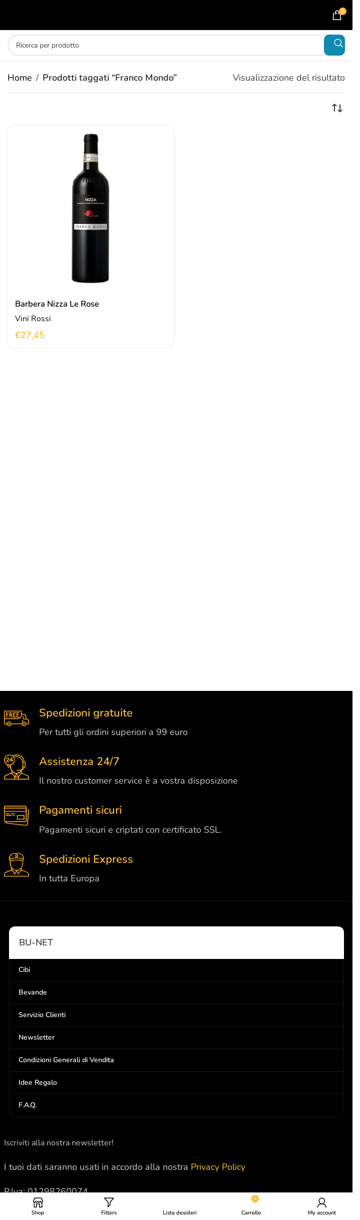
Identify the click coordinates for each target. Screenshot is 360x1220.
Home (20, 78)
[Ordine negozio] (337, 108)
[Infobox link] (176, 723)
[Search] (176, 45)
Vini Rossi (34, 318)
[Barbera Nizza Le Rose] (91, 209)
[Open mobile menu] (26, 15)
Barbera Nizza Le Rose (61, 304)
